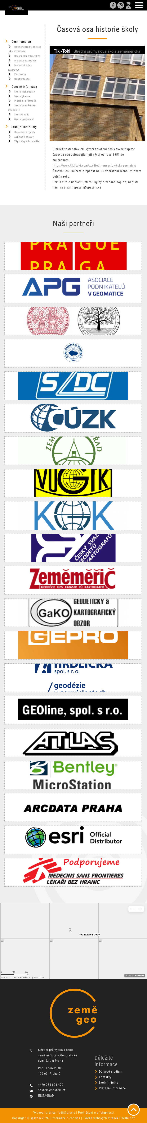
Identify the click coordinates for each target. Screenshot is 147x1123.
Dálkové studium (110, 1071)
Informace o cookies (66, 1118)
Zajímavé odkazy (21, 136)
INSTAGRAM (46, 1095)
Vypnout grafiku (44, 1112)
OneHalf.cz (127, 1118)
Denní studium (18, 41)
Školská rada (18, 114)
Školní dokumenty (21, 91)
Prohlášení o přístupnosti (96, 1112)
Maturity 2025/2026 (22, 60)
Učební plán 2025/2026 (24, 56)
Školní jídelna (19, 96)
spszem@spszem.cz (52, 1090)
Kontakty (105, 1077)
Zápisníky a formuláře (23, 141)
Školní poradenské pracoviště (22, 107)
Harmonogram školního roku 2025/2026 (24, 49)
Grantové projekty (21, 132)
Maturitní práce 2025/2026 (20, 67)
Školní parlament (21, 119)
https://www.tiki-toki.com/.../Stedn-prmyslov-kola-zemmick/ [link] (94, 165)
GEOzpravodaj (19, 79)
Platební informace (22, 100)
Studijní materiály (21, 126)
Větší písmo (67, 1112)
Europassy (17, 74)
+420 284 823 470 (50, 1085)
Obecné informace (21, 86)
